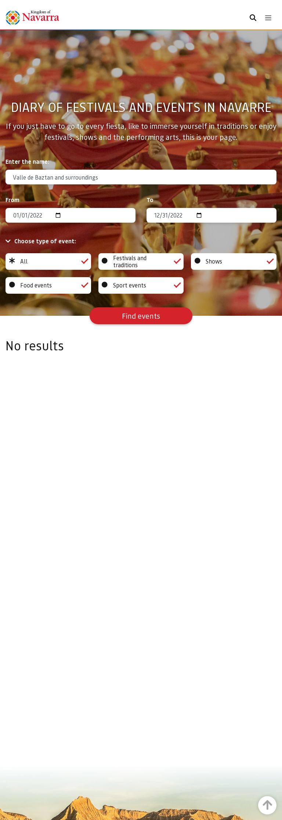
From (12, 200)
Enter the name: (27, 161)
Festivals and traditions (141, 261)
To (150, 200)
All (48, 261)
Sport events (141, 285)
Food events (48, 285)
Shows (233, 261)
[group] (48, 261)
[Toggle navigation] (268, 18)
